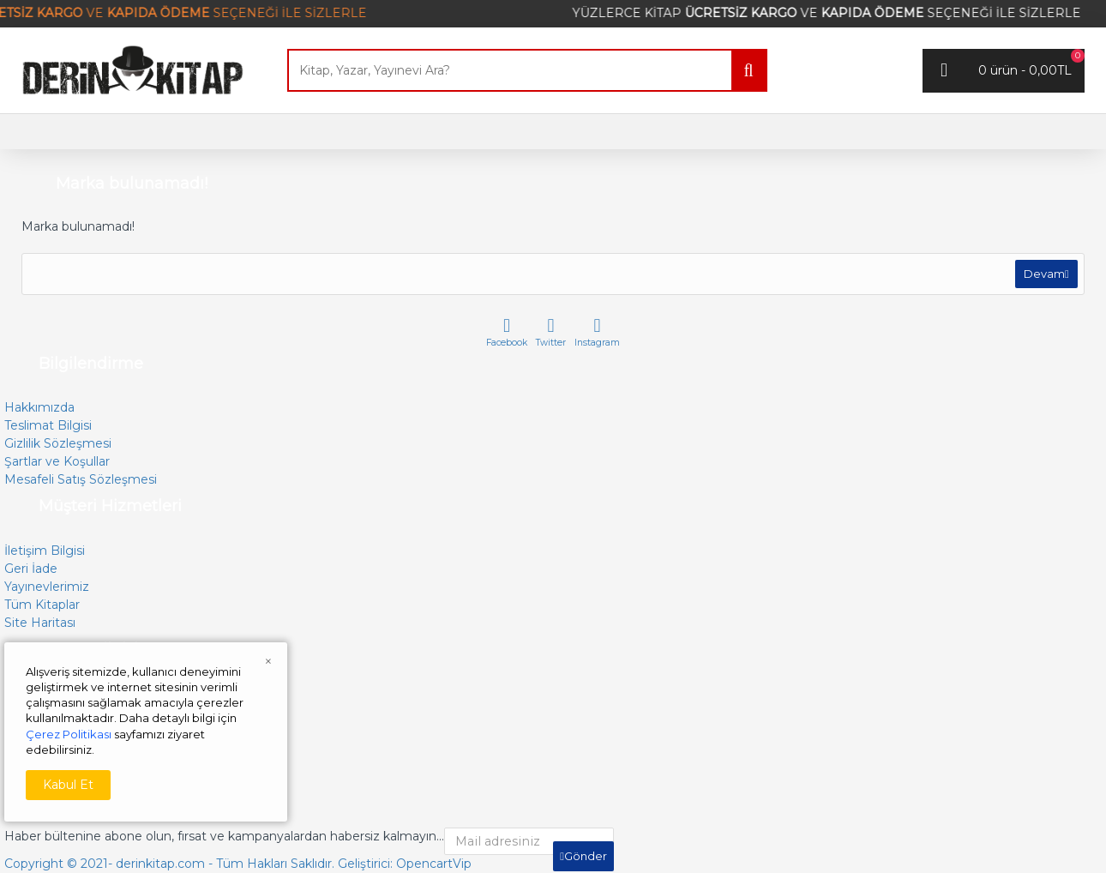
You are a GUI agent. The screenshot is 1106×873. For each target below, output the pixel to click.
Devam (1041, 276)
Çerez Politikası (68, 734)
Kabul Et (68, 784)
